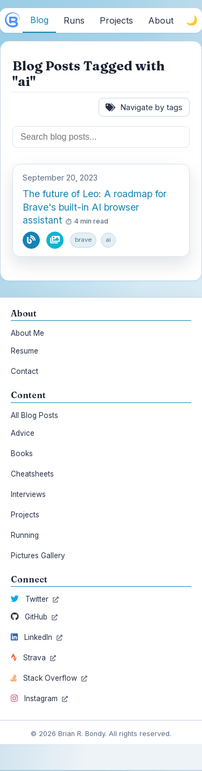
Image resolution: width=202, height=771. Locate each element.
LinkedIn (36, 637)
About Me (27, 333)
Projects (25, 514)
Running (25, 535)
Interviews (28, 494)
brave (83, 239)
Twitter (35, 599)
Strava (33, 657)
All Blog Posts (34, 415)
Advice (22, 433)
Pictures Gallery (38, 555)
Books (22, 453)
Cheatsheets (32, 474)
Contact (24, 371)
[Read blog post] (31, 240)
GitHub (34, 617)
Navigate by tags (144, 107)
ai (108, 239)
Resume (24, 351)
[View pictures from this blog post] (55, 240)
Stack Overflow (49, 678)
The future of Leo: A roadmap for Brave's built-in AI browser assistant (94, 207)
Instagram (39, 698)
